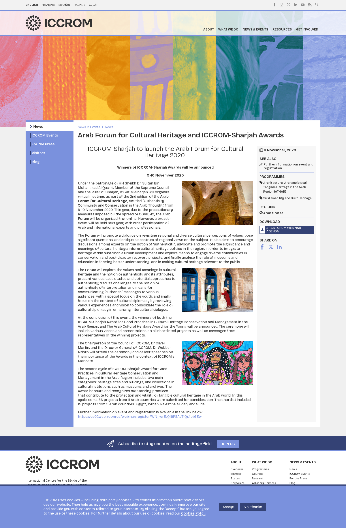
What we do (228, 29)
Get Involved (307, 29)
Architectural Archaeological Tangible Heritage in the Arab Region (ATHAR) (285, 187)
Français (48, 4)
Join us (228, 444)
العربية (92, 4)
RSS (310, 4)
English (32, 4)
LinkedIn (295, 4)
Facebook (274, 4)
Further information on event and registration (288, 166)
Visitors (38, 153)
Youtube (303, 4)
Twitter (288, 4)
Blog (35, 162)
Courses (257, 474)
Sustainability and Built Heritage (287, 198)
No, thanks (253, 507)
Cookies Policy (193, 513)
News (38, 126)
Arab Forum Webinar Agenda (283, 230)
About (208, 29)
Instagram (281, 4)
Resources (282, 29)
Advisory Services (264, 483)
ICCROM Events (45, 135)
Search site (317, 4)
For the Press (43, 144)
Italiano (79, 4)
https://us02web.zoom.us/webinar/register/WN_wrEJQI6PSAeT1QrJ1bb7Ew (140, 416)
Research (258, 478)
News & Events (255, 29)
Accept (229, 507)
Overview (237, 469)
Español (64, 4)
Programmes (260, 469)
